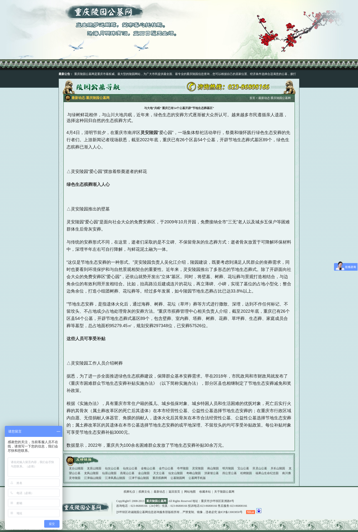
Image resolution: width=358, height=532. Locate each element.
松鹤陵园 (246, 473)
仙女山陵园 (175, 473)
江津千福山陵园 (139, 478)
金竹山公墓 (166, 468)
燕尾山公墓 (127, 473)
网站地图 (190, 491)
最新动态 (159, 491)
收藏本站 (205, 491)
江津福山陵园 (93, 478)
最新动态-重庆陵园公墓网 (274, 98)
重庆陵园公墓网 (87, 507)
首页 (252, 98)
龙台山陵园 (76, 468)
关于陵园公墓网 (224, 491)
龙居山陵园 (94, 468)
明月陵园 (228, 468)
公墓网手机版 (197, 478)
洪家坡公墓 (211, 473)
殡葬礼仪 (129, 491)
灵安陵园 (198, 468)
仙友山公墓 (130, 468)
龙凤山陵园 (91, 473)
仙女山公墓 (112, 468)
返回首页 (174, 491)
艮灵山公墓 (260, 468)
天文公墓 (159, 473)
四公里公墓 (229, 473)
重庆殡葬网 (160, 478)
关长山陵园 (278, 468)
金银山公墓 (148, 468)
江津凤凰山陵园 (115, 478)
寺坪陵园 (183, 468)
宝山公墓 (243, 468)
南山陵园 (213, 468)
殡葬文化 (144, 491)
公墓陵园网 (178, 478)
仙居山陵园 (109, 473)
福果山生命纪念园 (267, 473)
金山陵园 (144, 473)
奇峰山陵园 (193, 473)
